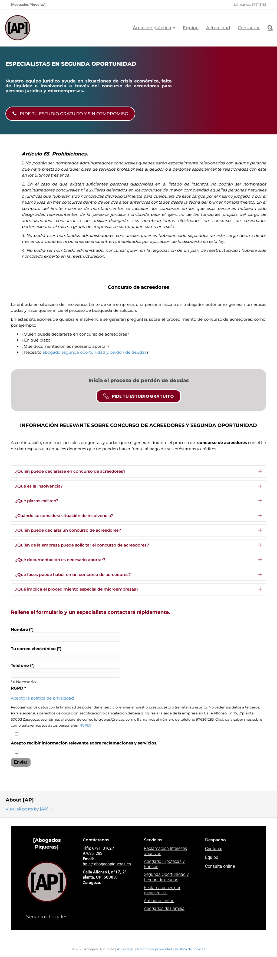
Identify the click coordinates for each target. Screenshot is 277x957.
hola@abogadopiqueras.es (107, 864)
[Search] (268, 28)
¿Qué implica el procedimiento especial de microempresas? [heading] (76, 589)
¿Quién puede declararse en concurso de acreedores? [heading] (70, 471)
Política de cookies (190, 949)
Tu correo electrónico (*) (65, 653)
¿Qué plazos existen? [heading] (36, 500)
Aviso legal (126, 949)
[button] (260, 471)
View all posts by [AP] (30, 809)
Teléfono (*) (65, 670)
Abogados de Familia (164, 908)
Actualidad (218, 27)
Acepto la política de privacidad (42, 698)
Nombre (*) (65, 634)
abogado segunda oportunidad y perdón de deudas (94, 352)
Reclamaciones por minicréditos (162, 890)
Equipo (191, 27)
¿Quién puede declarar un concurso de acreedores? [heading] (68, 530)
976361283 (92, 853)
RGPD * (18, 688)
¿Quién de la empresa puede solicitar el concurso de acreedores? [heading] (82, 545)
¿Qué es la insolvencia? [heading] (39, 486)
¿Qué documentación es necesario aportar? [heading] (60, 559)
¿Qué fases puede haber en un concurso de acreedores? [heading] (73, 574)
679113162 (101, 848)
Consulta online (220, 866)
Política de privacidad (155, 949)
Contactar (249, 27)
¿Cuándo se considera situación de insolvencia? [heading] (64, 515)
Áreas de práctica (152, 27)
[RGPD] (84, 725)
